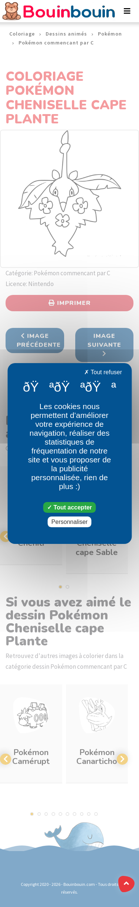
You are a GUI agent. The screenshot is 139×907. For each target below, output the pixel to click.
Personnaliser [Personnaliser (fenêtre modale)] (70, 522)
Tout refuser (103, 372)
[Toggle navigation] (127, 11)
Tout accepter (69, 507)
